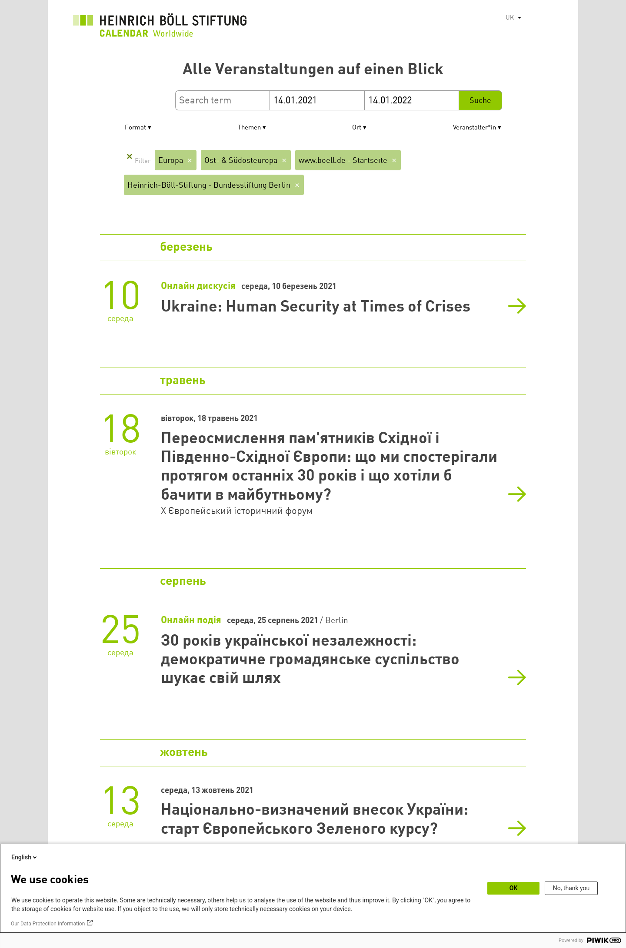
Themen (249, 128)
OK (513, 888)
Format (135, 128)
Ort (356, 128)
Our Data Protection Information (48, 924)
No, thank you (571, 888)
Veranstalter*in (474, 128)
